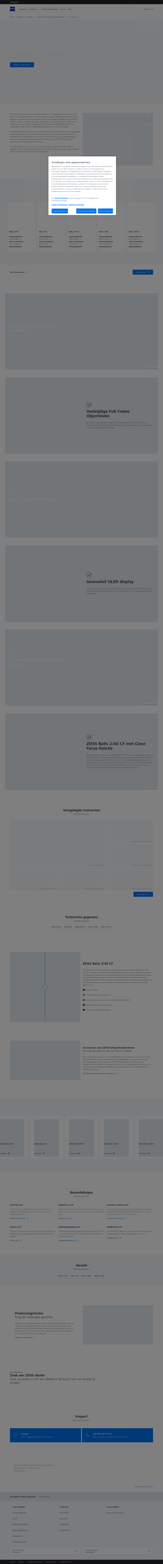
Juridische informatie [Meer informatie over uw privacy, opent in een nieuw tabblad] (76, 205)
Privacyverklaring (61, 198)
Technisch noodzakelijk (86, 211)
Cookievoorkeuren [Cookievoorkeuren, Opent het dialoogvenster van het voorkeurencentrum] (60, 211)
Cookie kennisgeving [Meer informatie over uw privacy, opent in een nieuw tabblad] (59, 205)
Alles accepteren (105, 211)
